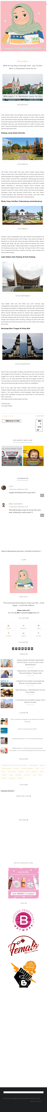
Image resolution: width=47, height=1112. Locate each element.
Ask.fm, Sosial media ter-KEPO (27, 729)
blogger (16, 768)
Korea (41, 771)
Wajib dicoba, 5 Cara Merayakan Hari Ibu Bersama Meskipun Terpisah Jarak (30, 672)
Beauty (42, 765)
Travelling (12, 778)
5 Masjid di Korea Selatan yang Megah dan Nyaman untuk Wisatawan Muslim (30, 682)
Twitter (39, 626)
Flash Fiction (12, 771)
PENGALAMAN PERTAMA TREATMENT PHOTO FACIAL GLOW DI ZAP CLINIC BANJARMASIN (30, 662)
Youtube (8, 626)
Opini (34, 775)
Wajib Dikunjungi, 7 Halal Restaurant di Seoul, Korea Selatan (30, 691)
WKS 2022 (20, 778)
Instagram (23, 626)
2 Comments (39, 416)
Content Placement (27, 768)
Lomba (11, 775)
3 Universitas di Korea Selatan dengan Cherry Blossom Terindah (30, 701)
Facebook (8, 634)
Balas (42, 495)
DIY (42, 768)
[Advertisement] (23, 1035)
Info (27, 771)
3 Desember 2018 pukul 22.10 (18, 489)
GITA (11, 486)
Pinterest (38, 634)
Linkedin (23, 634)
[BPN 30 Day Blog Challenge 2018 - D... (11, 462)
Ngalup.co (27, 775)
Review (4, 778)
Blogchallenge (22, 61)
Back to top (36, 1101)
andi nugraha (16, 504)
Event (3, 771)
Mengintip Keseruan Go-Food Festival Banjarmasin (27, 738)
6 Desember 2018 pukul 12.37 (18, 507)
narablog (19, 775)
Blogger (36, 1098)
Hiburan (21, 771)
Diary (37, 768)
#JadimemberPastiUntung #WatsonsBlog (14, 765)
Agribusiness (34, 765)
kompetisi (34, 771)
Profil (40, 775)
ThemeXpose (16, 1098)
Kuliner (4, 775)
